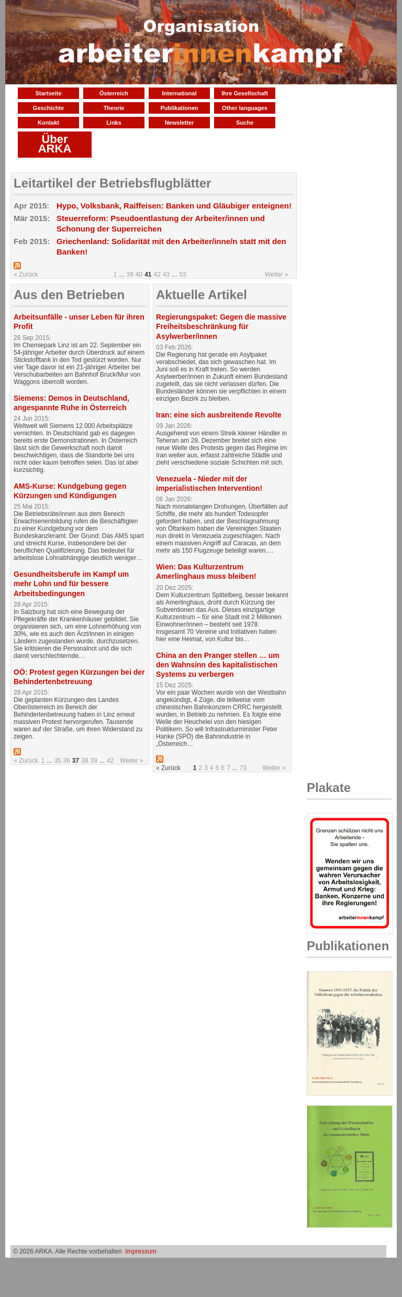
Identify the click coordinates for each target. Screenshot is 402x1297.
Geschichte (48, 108)
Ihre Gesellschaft (244, 93)
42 (157, 274)
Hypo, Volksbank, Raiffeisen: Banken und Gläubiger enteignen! (174, 205)
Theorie (114, 108)
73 (243, 768)
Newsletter (179, 122)
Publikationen (179, 108)
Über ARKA (55, 144)
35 (57, 760)
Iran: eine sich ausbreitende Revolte (219, 415)
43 (166, 274)
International (179, 93)
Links (113, 122)
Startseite (48, 93)
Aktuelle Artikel (201, 295)
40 (139, 274)
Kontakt (48, 122)
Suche (244, 122)
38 (84, 760)
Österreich (113, 93)
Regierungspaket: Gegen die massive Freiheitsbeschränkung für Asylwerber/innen (221, 326)
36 (66, 760)
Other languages (244, 108)
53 (182, 274)
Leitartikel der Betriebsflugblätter (112, 183)
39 (129, 274)
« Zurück (26, 274)
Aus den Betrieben (69, 295)
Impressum (140, 1251)
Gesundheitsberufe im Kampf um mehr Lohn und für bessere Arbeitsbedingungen (71, 583)
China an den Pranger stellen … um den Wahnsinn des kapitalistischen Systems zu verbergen (218, 664)
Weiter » (276, 274)
